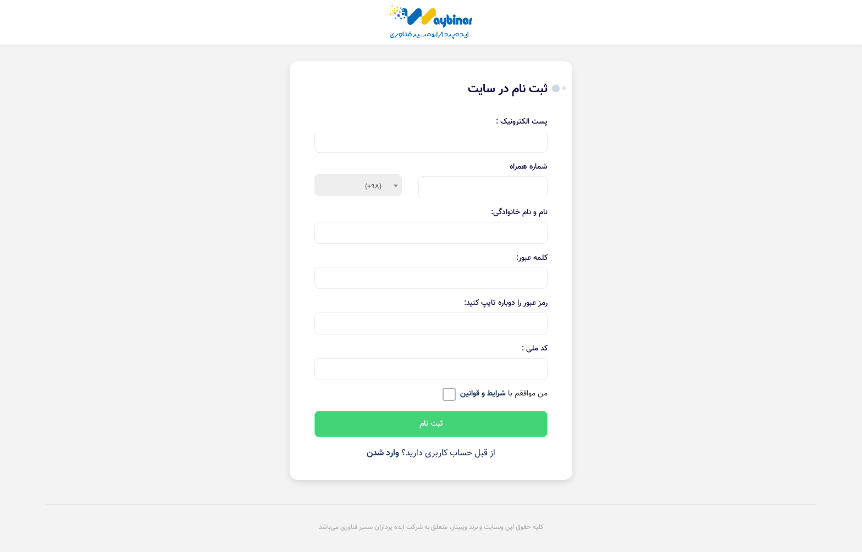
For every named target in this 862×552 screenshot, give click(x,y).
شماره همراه (529, 167)
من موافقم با (504, 394)
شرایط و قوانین (483, 394)
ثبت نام (431, 424)
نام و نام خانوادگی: (519, 213)
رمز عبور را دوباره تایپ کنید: (506, 303)
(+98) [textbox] (373, 187)
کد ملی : (535, 349)
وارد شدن (383, 453)
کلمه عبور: (532, 258)
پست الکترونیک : (522, 122)
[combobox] (358, 185)
